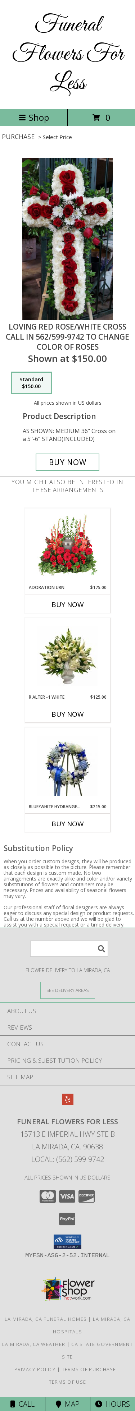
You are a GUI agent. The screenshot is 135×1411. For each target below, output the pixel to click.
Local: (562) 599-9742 (67, 1159)
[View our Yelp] (67, 1103)
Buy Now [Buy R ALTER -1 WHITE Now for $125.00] (67, 714)
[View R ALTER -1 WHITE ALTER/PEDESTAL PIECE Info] (67, 656)
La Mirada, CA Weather (33, 1344)
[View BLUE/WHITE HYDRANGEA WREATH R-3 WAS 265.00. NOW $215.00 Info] (67, 766)
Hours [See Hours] (112, 1404)
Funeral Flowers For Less (67, 54)
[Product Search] (69, 949)
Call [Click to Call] (22, 1404)
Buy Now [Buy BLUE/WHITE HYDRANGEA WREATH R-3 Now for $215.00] (67, 823)
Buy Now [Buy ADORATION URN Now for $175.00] (67, 604)
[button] (67, 1242)
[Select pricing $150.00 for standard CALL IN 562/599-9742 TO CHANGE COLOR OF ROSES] (31, 383)
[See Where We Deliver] (67, 990)
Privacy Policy (35, 1369)
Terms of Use (67, 1382)
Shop (34, 117)
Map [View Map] (68, 1404)
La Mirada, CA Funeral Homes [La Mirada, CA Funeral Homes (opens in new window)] (46, 1319)
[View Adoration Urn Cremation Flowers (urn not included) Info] (67, 546)
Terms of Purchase (89, 1369)
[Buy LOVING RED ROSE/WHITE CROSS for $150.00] (68, 462)
